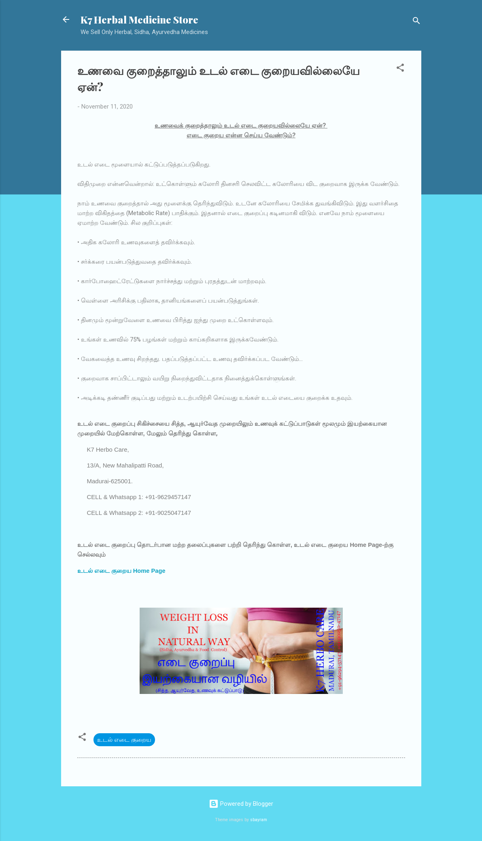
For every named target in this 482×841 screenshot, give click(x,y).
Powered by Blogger (241, 803)
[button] (400, 69)
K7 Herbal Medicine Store (139, 19)
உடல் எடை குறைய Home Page (121, 571)
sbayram (258, 819)
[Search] (416, 22)
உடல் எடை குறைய (124, 739)
